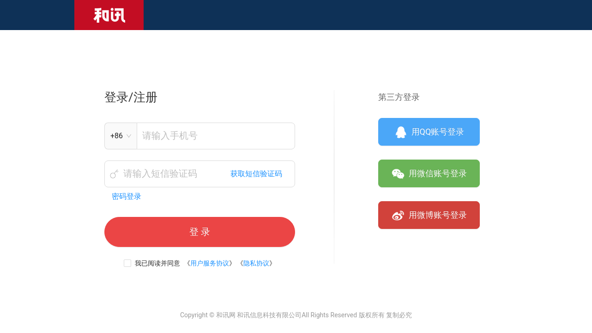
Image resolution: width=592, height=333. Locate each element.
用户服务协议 (209, 263)
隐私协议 (256, 263)
